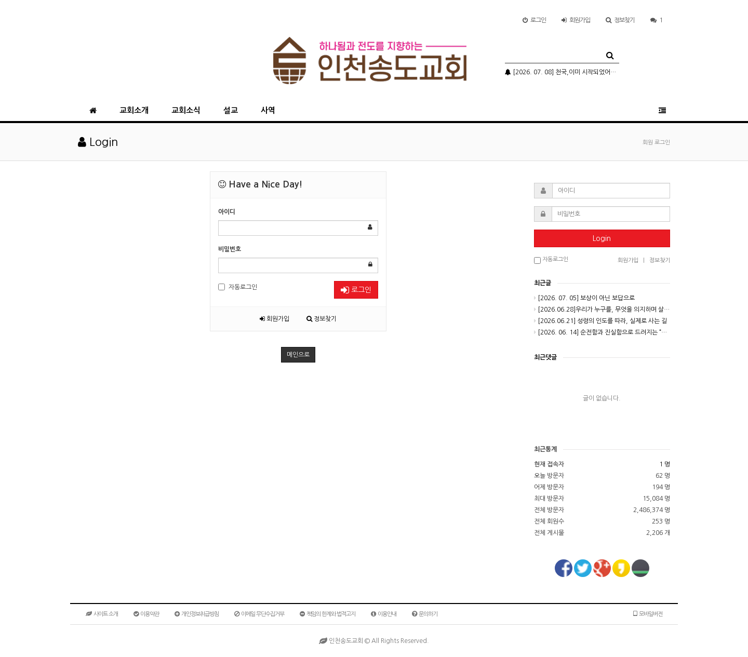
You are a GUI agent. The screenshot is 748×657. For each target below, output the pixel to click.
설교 (230, 110)
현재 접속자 (549, 464)
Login (602, 238)
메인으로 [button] (298, 355)
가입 (576, 20)
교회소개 (134, 110)
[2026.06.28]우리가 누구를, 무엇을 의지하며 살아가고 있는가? (602, 309)
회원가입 (274, 319)
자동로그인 (237, 287)
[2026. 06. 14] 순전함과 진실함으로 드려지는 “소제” (602, 332)
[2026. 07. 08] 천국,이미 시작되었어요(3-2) (562, 72)
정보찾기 (620, 20)
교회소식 (186, 110)
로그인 (534, 20)
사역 (268, 110)
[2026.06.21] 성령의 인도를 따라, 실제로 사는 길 (600, 321)
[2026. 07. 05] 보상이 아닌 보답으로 (584, 298)
